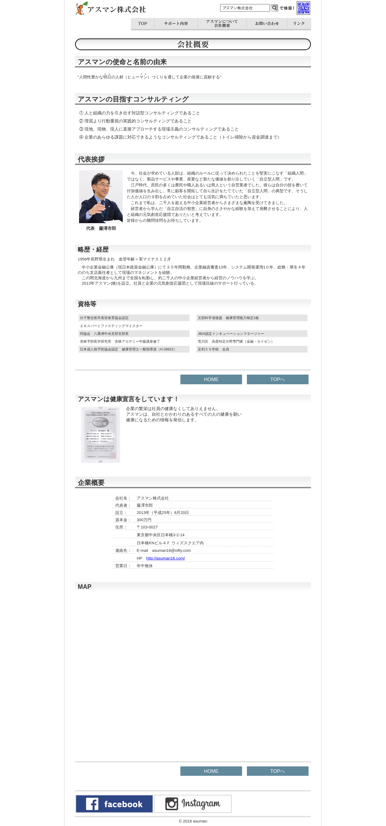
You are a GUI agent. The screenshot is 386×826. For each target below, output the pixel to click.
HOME (211, 379)
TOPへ (277, 379)
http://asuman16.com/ (165, 558)
